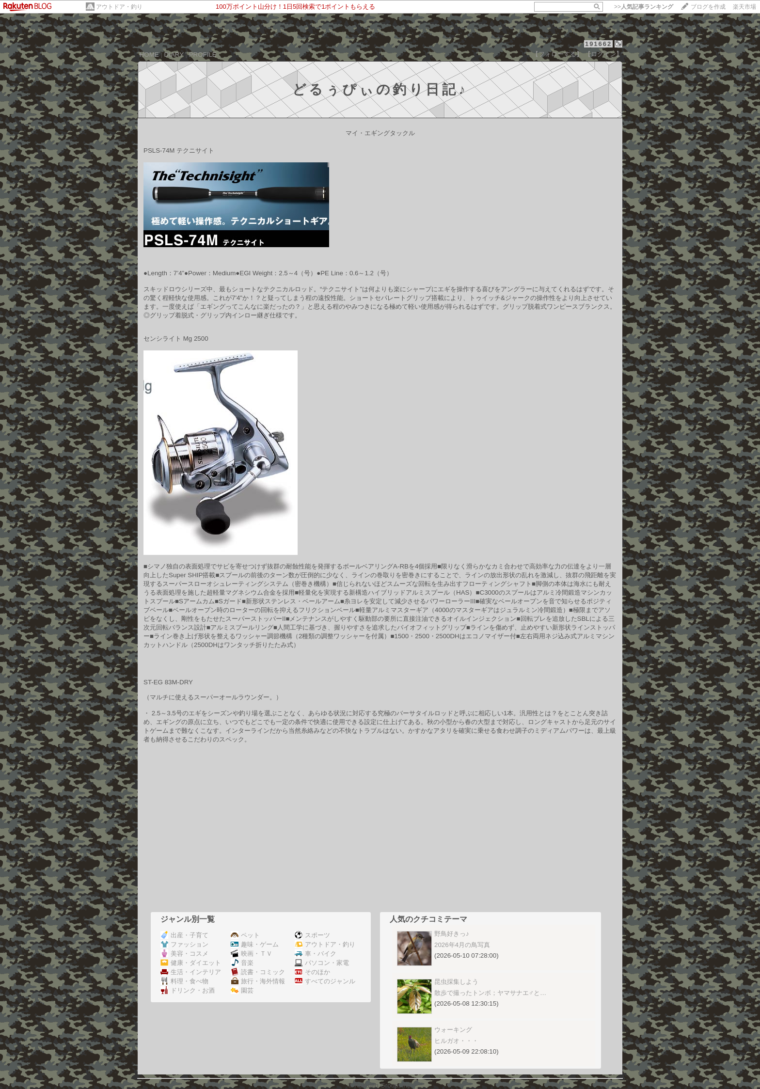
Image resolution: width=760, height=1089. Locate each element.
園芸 (242, 990)
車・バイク (315, 953)
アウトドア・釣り (119, 6)
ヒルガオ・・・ (456, 1040)
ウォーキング (453, 1029)
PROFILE (203, 54)
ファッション (184, 944)
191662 (598, 43)
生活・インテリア (190, 972)
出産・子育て (184, 935)
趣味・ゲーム (255, 944)
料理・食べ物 (184, 981)
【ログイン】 (603, 54)
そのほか (312, 972)
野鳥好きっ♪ (451, 933)
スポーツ (312, 935)
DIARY (174, 54)
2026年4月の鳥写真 (462, 944)
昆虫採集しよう (456, 981)
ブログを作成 (708, 6)
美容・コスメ (184, 953)
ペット (245, 935)
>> (643, 6)
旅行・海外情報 (258, 981)
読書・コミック (258, 972)
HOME (149, 54)
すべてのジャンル (325, 981)
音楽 (242, 962)
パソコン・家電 (322, 962)
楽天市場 (744, 6)
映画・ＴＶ (251, 953)
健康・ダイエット (190, 962)
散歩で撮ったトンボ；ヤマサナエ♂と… (490, 992)
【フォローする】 (557, 54)
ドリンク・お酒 (187, 990)
